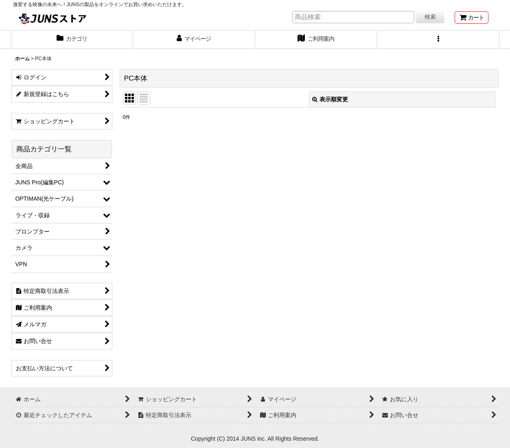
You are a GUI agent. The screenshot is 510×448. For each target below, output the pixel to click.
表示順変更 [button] (330, 99)
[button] (438, 39)
